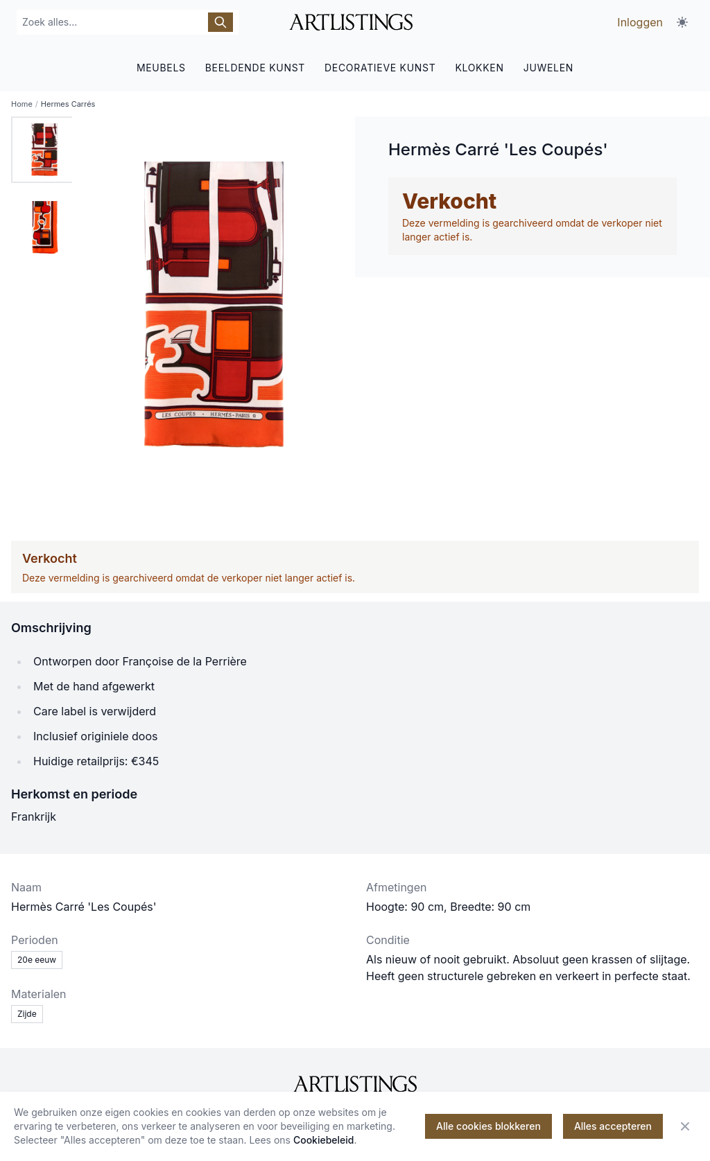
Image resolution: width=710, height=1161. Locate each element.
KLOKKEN (479, 67)
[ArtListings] (355, 1084)
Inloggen (640, 22)
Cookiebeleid (323, 1140)
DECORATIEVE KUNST (379, 67)
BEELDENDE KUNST (255, 67)
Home (22, 104)
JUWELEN (548, 67)
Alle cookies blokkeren (488, 1126)
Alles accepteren (613, 1126)
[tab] (44, 149)
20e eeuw (36, 959)
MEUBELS (161, 67)
